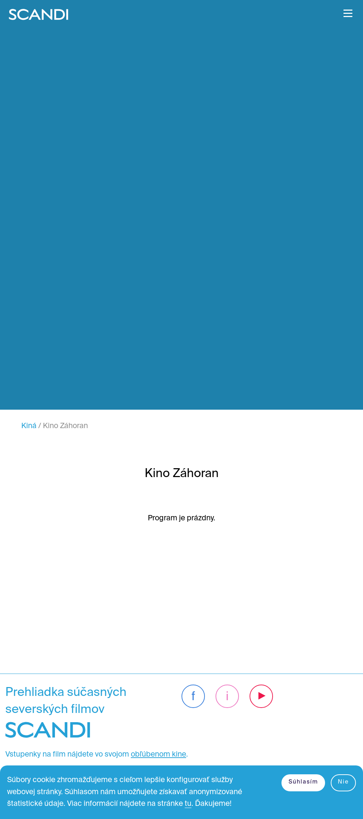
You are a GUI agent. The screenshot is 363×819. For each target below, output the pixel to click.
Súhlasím (303, 782)
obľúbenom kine (158, 754)
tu (188, 804)
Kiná (29, 426)
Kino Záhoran (65, 426)
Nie (343, 782)
